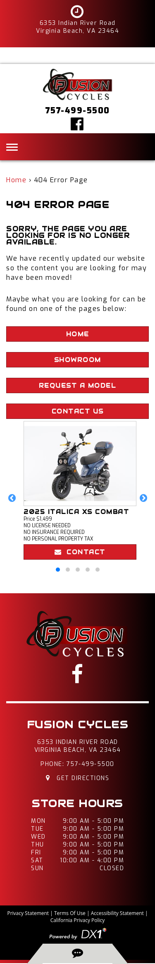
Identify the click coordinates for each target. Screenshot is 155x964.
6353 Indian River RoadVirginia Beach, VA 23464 (77, 746)
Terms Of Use (70, 913)
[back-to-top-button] (77, 953)
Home (16, 180)
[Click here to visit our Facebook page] (77, 123)
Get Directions (77, 778)
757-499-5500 (90, 764)
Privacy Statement (28, 913)
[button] (11, 498)
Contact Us (78, 411)
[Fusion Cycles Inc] (78, 84)
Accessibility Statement (117, 913)
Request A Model (78, 385)
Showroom (77, 360)
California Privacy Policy (77, 920)
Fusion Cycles (78, 724)
